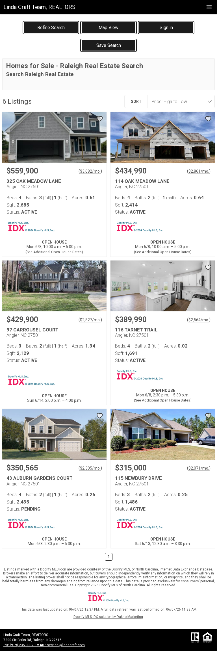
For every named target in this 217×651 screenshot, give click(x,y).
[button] (108, 27)
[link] (51, 27)
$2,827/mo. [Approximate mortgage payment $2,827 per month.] (90, 320)
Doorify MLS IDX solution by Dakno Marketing (108, 617)
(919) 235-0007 (18, 645)
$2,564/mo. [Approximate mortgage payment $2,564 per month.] (198, 320)
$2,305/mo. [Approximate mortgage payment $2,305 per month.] (90, 468)
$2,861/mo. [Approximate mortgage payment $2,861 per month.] (198, 171)
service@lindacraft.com (59, 645)
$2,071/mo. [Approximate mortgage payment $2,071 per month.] (198, 468)
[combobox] (179, 101)
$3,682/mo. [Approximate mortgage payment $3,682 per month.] (90, 171)
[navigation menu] (209, 7)
